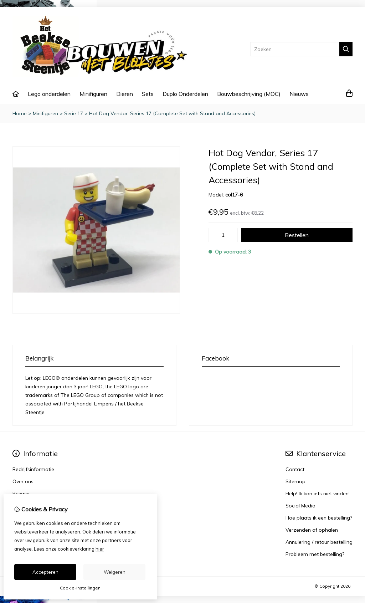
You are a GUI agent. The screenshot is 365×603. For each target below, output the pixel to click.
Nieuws (299, 93)
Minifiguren (93, 93)
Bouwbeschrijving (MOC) (249, 93)
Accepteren (45, 572)
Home (19, 113)
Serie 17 (73, 113)
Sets (148, 93)
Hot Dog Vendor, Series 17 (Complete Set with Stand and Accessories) (172, 113)
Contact (295, 469)
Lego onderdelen (49, 93)
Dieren (124, 93)
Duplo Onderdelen (185, 93)
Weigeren (114, 572)
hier (100, 549)
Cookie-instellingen (80, 588)
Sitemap (295, 481)
